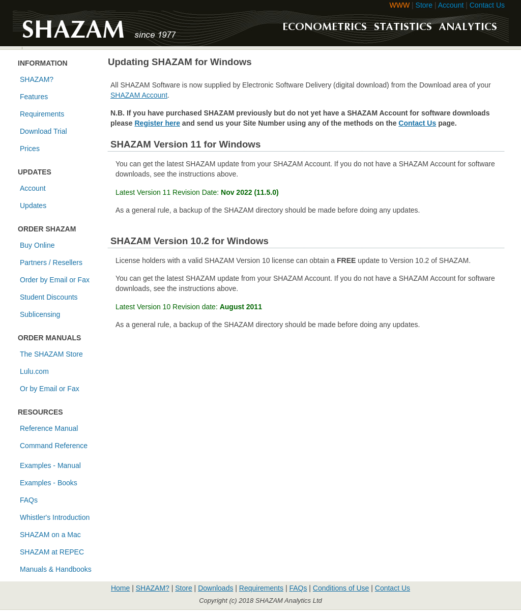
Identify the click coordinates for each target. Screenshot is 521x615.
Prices (30, 148)
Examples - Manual (50, 465)
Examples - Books (48, 483)
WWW (400, 5)
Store (424, 5)
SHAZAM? (36, 79)
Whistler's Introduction (55, 517)
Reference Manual (49, 428)
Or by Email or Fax (49, 389)
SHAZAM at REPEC (52, 552)
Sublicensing (40, 314)
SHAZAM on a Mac (50, 535)
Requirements (42, 114)
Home (120, 588)
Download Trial (43, 131)
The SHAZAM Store (51, 354)
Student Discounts (49, 297)
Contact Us (487, 5)
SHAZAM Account (138, 95)
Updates (33, 205)
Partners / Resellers (51, 262)
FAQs (29, 500)
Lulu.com (34, 371)
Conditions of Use (341, 588)
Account (451, 5)
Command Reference (54, 446)
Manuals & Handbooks (56, 569)
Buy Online (37, 245)
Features (34, 97)
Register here (157, 123)
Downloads (215, 588)
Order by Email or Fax (55, 280)
